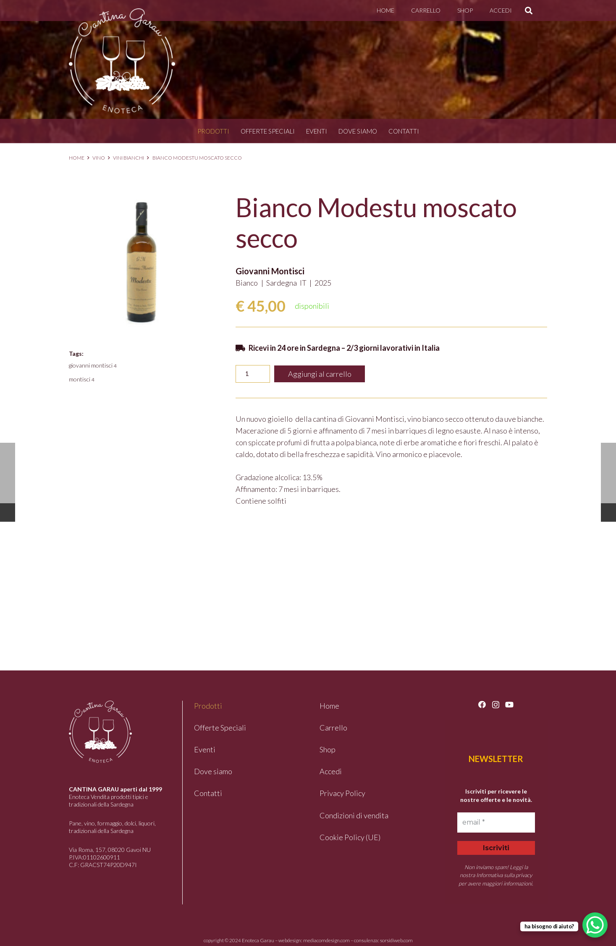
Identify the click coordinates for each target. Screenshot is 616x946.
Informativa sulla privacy (504, 875)
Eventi (316, 131)
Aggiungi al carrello (319, 373)
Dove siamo (357, 131)
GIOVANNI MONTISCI (93, 365)
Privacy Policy (342, 793)
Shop (328, 749)
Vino (98, 158)
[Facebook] (482, 704)
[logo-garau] (122, 60)
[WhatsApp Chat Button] (595, 925)
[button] (528, 10)
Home (76, 158)
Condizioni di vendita (354, 815)
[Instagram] (495, 705)
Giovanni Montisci (270, 271)
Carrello (333, 727)
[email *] (496, 822)
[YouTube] (509, 704)
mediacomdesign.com (326, 940)
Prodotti (213, 131)
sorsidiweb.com (396, 940)
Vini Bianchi (128, 158)
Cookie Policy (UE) (350, 837)
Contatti (403, 131)
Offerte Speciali (268, 131)
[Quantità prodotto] (253, 374)
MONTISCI (81, 379)
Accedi (331, 771)
